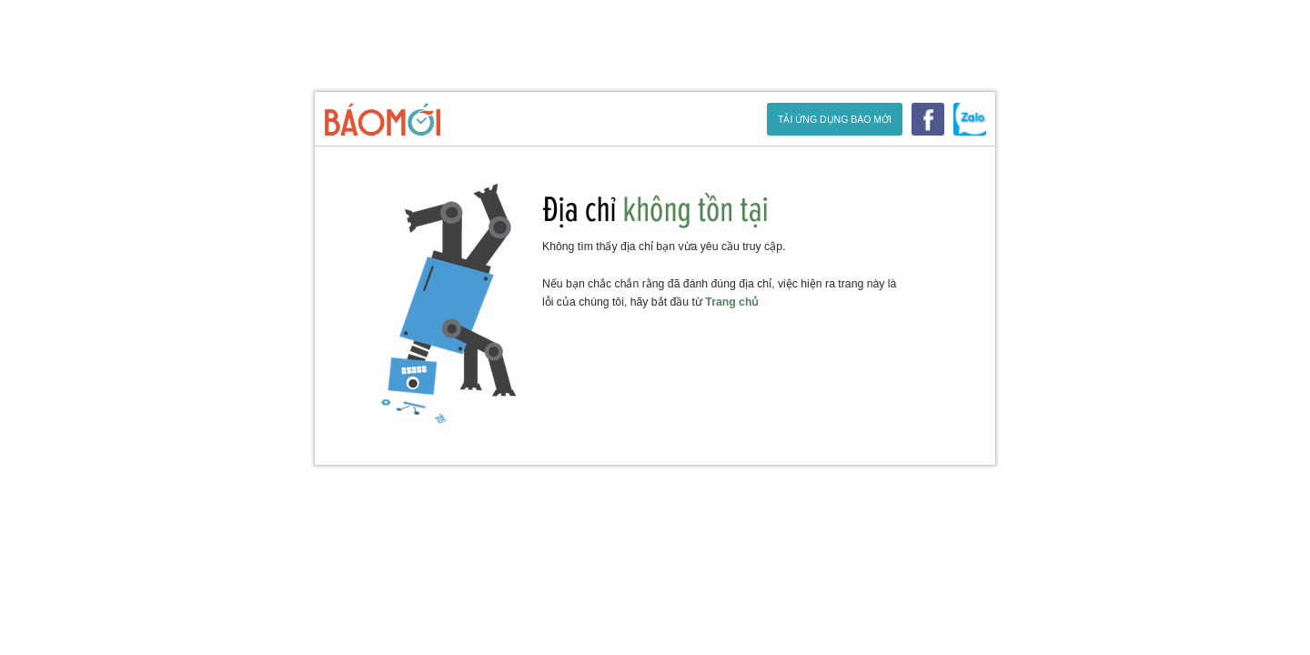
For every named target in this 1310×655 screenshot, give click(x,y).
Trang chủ (732, 302)
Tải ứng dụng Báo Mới (835, 119)
